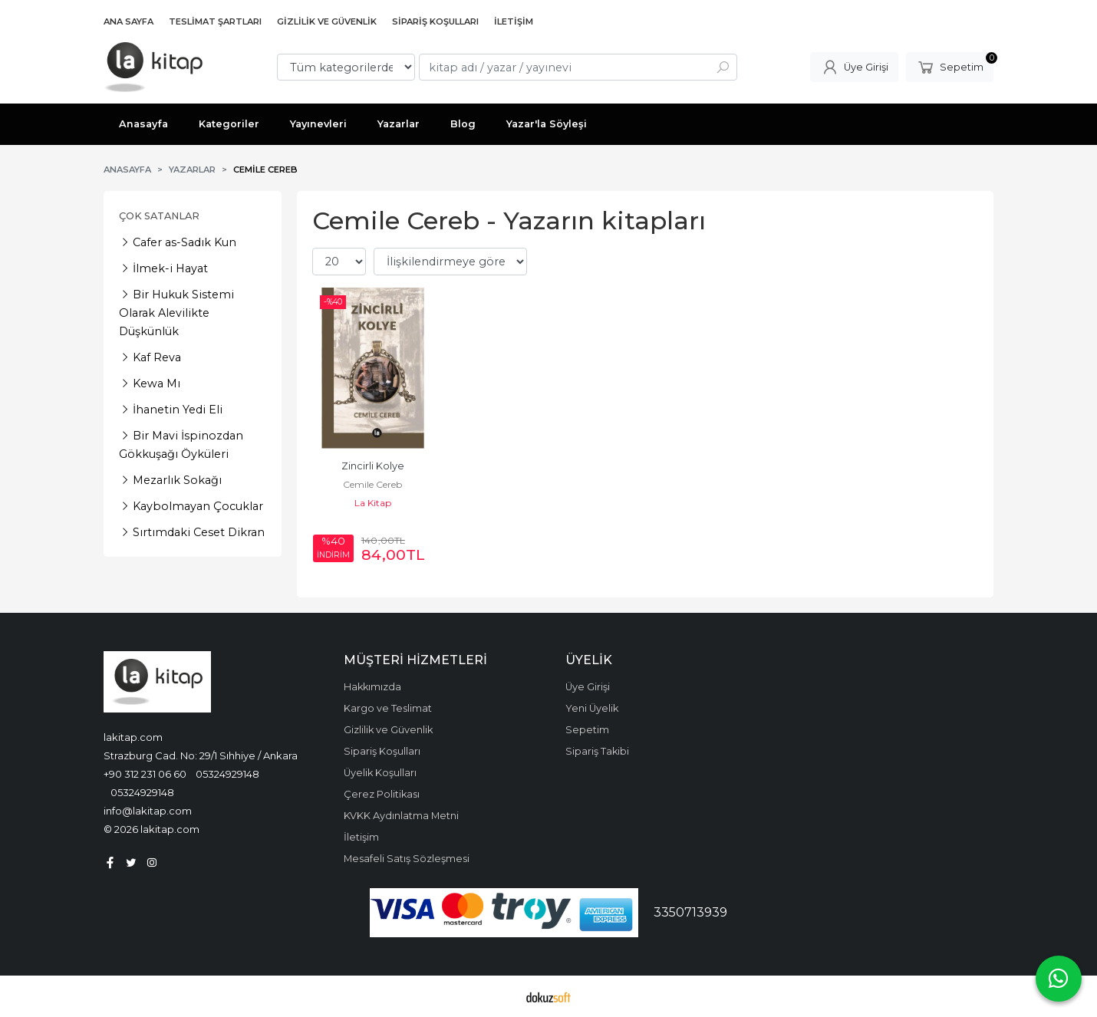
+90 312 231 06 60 (145, 774)
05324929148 (227, 774)
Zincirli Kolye (372, 466)
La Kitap (372, 503)
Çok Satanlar (159, 216)
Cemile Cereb (372, 484)
